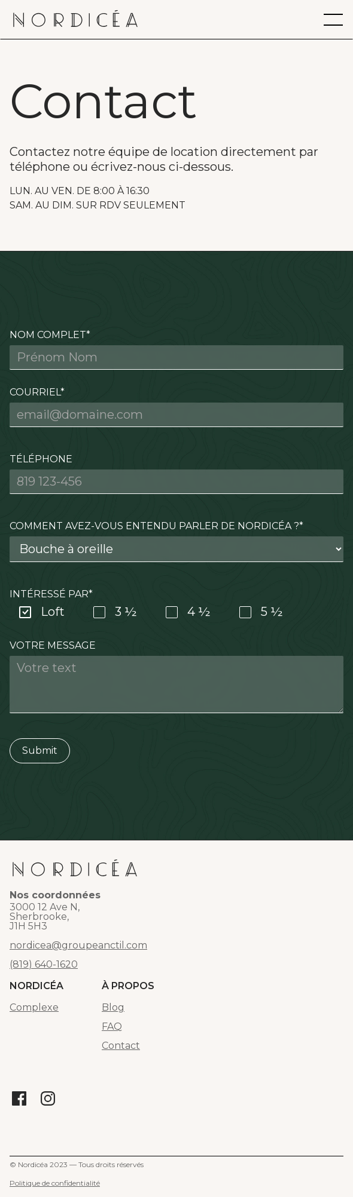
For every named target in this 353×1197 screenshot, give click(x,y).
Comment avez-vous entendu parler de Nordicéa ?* (156, 526)
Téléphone (41, 459)
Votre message (53, 645)
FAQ (112, 1027)
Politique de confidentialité (55, 1182)
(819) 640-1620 (44, 964)
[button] (333, 20)
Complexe (34, 1007)
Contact (121, 1046)
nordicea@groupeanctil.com (78, 945)
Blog (113, 1007)
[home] (75, 19)
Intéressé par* (51, 594)
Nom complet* (50, 334)
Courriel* (37, 392)
